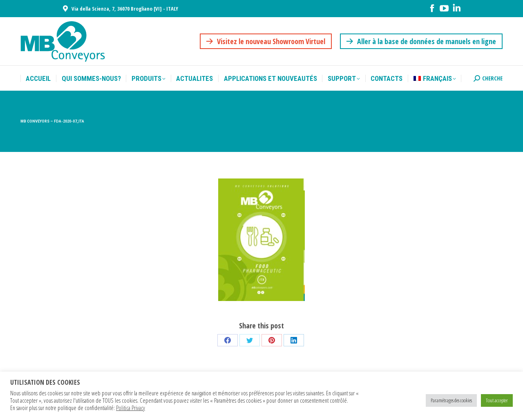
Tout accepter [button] (497, 400)
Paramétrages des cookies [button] (451, 400)
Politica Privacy (130, 408)
